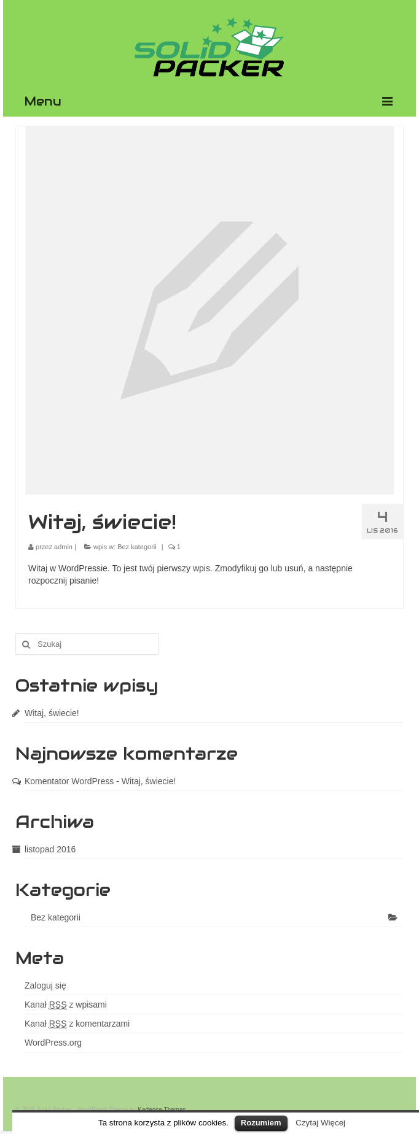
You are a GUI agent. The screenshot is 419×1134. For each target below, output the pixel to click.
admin (63, 546)
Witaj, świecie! (52, 713)
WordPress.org (53, 1042)
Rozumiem (261, 1122)
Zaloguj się (45, 985)
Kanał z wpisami (66, 1005)
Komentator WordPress (69, 781)
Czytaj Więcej (320, 1122)
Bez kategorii (137, 546)
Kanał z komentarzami (77, 1024)
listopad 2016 (50, 849)
